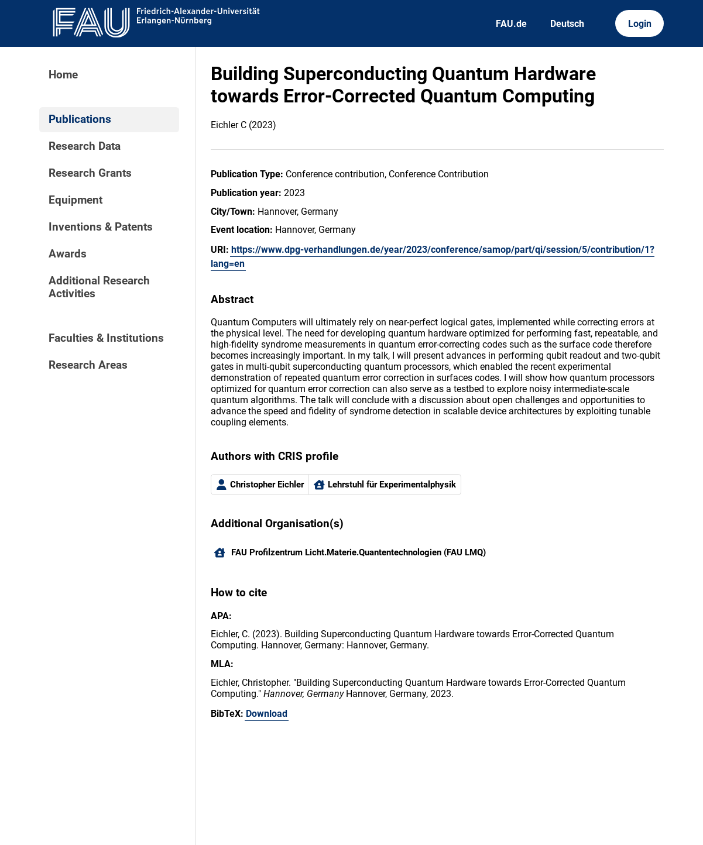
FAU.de (511, 23)
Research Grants (90, 173)
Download (266, 713)
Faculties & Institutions (106, 338)
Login (639, 23)
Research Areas (88, 365)
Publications (80, 119)
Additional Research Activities (99, 287)
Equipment (75, 200)
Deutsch (567, 23)
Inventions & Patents (101, 227)
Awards (68, 254)
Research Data (85, 146)
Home (63, 74)
